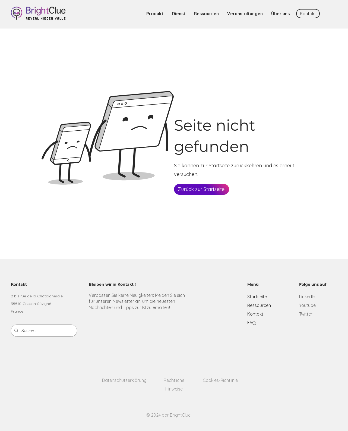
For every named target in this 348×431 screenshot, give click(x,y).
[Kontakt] (308, 13)
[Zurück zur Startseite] (201, 189)
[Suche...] (43, 330)
